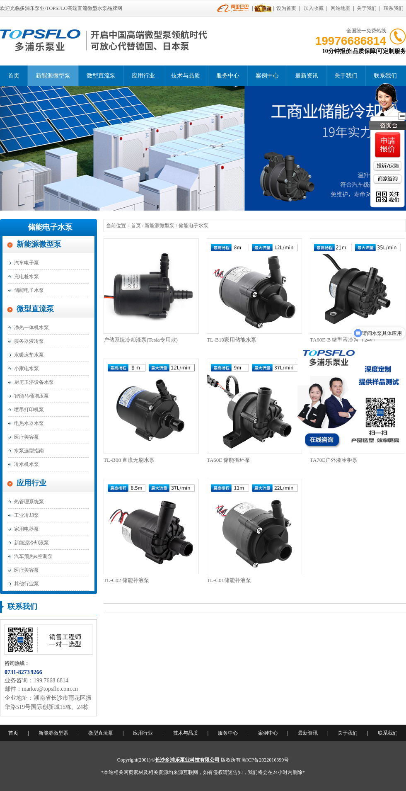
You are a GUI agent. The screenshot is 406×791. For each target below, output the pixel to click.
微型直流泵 (101, 76)
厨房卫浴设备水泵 (34, 382)
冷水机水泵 (26, 464)
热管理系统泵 (29, 502)
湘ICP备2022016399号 (265, 760)
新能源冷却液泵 (31, 543)
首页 (13, 76)
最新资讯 (306, 76)
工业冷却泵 (26, 515)
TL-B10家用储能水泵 (231, 340)
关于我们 (367, 8)
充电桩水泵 (26, 276)
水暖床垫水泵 (29, 355)
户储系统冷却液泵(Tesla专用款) (141, 340)
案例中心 (267, 76)
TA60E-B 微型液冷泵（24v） (344, 340)
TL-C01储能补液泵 (229, 580)
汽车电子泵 (26, 263)
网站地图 (340, 8)
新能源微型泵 (53, 76)
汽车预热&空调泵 (33, 556)
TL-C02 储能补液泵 (126, 580)
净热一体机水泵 (31, 327)
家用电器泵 (26, 529)
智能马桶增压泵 (31, 396)
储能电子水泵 (50, 227)
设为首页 (286, 8)
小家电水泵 (26, 368)
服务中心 (227, 76)
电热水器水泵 (29, 423)
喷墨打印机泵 (29, 409)
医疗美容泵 (26, 437)
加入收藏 (314, 8)
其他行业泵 (26, 584)
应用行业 (143, 76)
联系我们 (394, 8)
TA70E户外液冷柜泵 (334, 460)
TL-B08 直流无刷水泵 (129, 460)
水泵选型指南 (29, 451)
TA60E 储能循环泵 (228, 460)
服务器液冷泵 (29, 341)
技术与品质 (185, 76)
